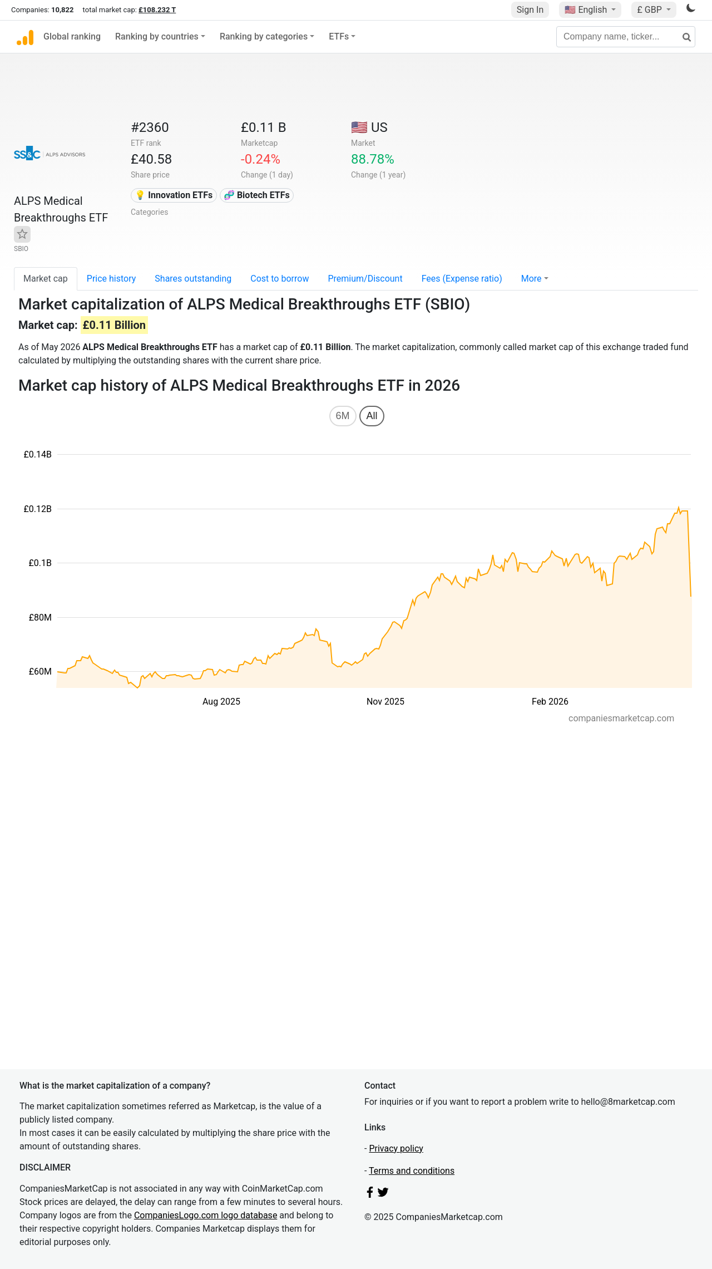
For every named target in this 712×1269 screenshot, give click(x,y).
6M (343, 415)
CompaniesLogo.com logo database (205, 1215)
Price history (111, 278)
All (371, 415)
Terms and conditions (411, 1170)
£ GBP (650, 9)
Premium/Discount (365, 278)
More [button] (531, 278)
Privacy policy (396, 1148)
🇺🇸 (587, 9)
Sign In (530, 9)
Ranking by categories (264, 36)
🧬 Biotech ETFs (257, 195)
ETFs (339, 36)
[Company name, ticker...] (625, 36)
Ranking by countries (157, 36)
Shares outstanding (193, 278)
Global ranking (72, 36)
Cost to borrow (279, 278)
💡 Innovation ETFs (173, 195)
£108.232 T (157, 10)
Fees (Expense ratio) (462, 278)
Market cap (45, 278)
